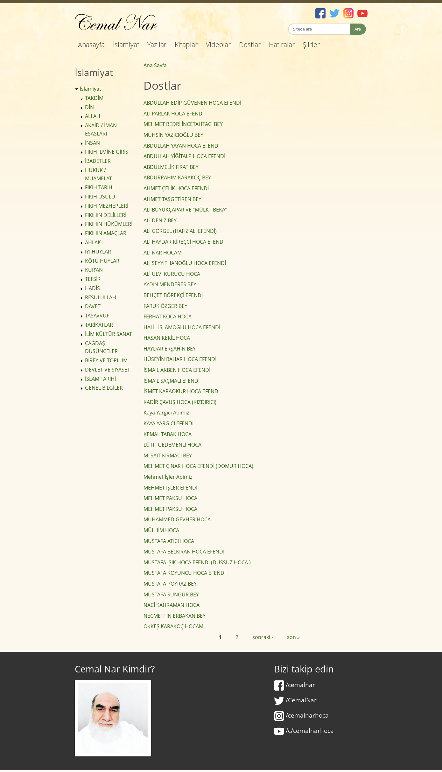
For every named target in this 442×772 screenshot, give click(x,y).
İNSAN (92, 142)
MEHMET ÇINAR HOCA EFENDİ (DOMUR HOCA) (198, 466)
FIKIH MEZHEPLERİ (106, 205)
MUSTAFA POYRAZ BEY (170, 583)
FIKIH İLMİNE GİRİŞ (106, 151)
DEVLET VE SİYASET (107, 369)
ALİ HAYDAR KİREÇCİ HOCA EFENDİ (184, 241)
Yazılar (156, 44)
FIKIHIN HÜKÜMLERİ (108, 223)
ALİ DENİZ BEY (160, 220)
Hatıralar (282, 44)
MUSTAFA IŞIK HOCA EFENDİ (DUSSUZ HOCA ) (197, 562)
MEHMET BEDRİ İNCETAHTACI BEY (183, 124)
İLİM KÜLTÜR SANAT (108, 333)
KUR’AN (94, 269)
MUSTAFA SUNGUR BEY (171, 594)
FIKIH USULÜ (100, 196)
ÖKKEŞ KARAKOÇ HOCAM (173, 626)
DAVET (93, 306)
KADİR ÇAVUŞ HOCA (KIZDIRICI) (180, 402)
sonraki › (262, 637)
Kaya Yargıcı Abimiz (166, 412)
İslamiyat (126, 44)
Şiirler (311, 44)
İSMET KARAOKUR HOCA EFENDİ (182, 391)
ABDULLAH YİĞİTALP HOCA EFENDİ (184, 156)
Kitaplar (186, 44)
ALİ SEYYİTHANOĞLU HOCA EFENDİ (185, 263)
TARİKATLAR (99, 324)
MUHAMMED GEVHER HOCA (177, 519)
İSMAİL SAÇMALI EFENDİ (172, 380)
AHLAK (93, 242)
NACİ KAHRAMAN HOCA (172, 605)
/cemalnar (294, 685)
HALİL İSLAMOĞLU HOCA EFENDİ (182, 327)
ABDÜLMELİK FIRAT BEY (171, 166)
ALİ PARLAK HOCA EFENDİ (174, 113)
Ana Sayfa (155, 65)
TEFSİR (93, 278)
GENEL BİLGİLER (104, 387)
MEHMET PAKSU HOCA (170, 498)
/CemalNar (295, 700)
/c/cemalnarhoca (304, 731)
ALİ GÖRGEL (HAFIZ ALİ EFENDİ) (180, 230)
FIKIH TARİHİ (99, 187)
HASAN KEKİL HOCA (167, 337)
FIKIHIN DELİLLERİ (105, 215)
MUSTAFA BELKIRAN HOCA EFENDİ (184, 551)
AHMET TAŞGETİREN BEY (172, 199)
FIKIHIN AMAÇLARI (106, 233)
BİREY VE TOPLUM (106, 360)
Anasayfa (91, 44)
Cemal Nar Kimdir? (115, 669)
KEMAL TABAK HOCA (168, 434)
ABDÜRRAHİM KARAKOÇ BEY (177, 177)
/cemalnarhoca (301, 715)
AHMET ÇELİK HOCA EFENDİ (176, 188)
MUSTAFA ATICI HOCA (169, 541)
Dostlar (250, 44)
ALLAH (92, 116)
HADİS (92, 288)
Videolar (218, 44)
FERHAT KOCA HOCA (168, 316)
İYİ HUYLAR (98, 251)
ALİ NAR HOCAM (163, 252)
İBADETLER (98, 160)
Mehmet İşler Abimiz (168, 476)
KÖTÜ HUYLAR (102, 260)
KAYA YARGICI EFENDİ (168, 423)
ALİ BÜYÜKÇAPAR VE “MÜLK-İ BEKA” (185, 209)
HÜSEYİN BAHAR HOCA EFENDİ (180, 359)
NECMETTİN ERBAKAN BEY (175, 615)
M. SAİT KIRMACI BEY (168, 455)
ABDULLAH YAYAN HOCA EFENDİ (182, 145)
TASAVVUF (97, 315)
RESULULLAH (100, 297)
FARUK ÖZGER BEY (165, 306)
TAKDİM (94, 97)
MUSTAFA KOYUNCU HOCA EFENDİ (185, 572)
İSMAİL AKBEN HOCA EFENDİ (177, 369)
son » (293, 637)
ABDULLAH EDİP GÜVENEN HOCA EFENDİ (192, 102)
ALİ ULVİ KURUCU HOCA (172, 273)
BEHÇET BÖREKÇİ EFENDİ (173, 295)
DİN (89, 107)
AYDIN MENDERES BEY (170, 284)
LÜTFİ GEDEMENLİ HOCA (172, 444)
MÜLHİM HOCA (161, 530)
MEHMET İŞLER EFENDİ (170, 487)
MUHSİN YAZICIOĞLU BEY (173, 134)
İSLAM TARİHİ (100, 378)
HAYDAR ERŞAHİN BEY (170, 348)
